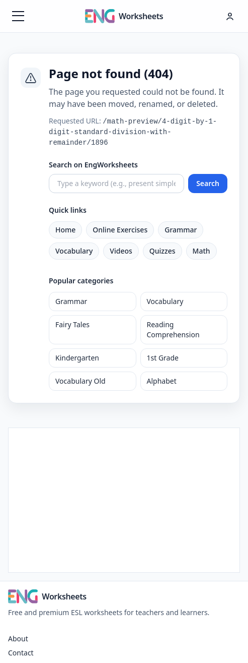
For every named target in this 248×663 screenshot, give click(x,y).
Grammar (180, 229)
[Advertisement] (124, 498)
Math (201, 251)
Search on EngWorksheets (93, 164)
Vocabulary (74, 251)
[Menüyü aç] (18, 16)
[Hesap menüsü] (230, 16)
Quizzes (162, 251)
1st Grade (163, 358)
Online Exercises (120, 229)
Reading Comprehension (173, 329)
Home (65, 229)
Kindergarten (77, 358)
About (18, 638)
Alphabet (162, 381)
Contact (21, 652)
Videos (121, 251)
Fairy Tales (72, 324)
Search (207, 183)
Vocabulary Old (80, 381)
